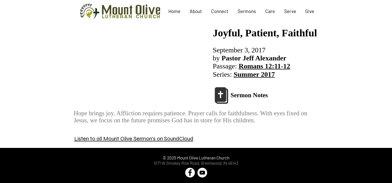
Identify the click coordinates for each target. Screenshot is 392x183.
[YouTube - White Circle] (202, 172)
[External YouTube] (142, 66)
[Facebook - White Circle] (190, 172)
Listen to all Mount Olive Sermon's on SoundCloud (133, 138)
